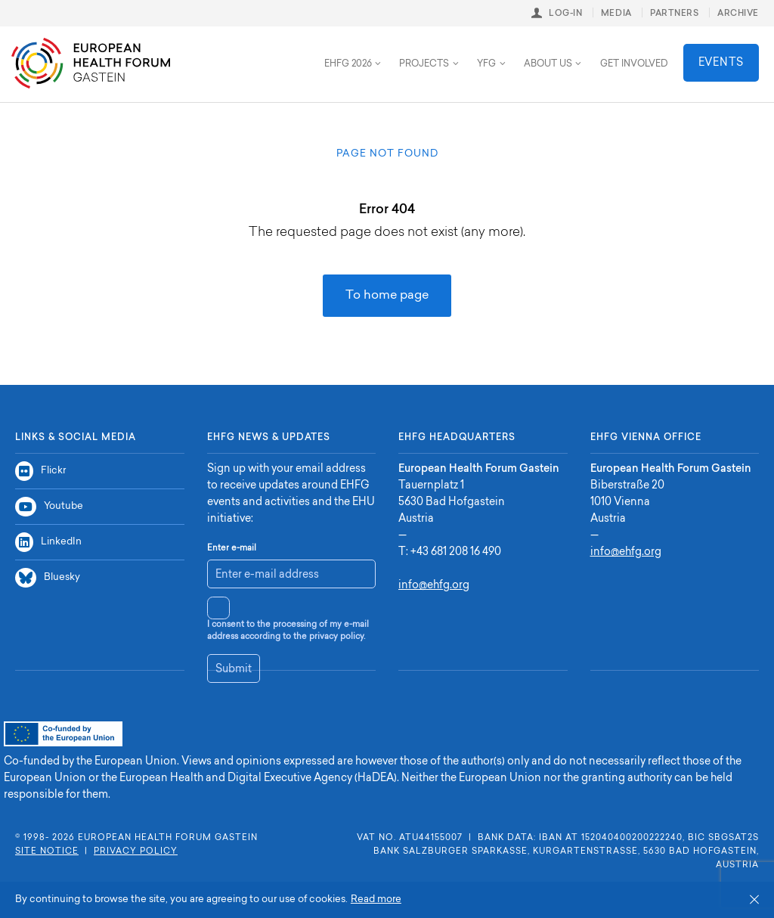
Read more (376, 899)
